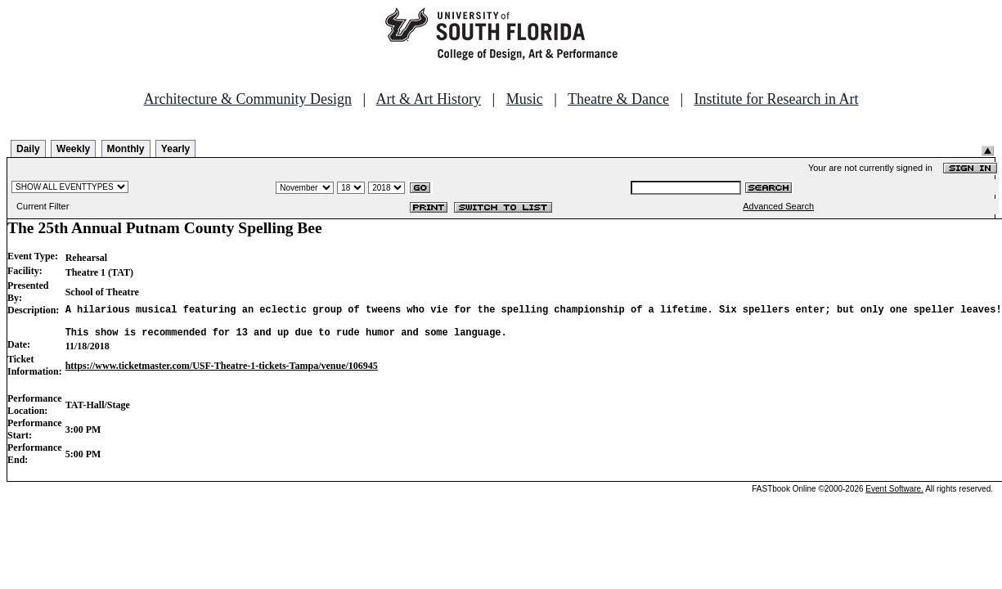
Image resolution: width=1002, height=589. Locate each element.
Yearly (175, 149)
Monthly (126, 149)
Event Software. (894, 496)
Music (524, 99)
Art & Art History (429, 99)
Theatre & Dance (618, 99)
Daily (28, 149)
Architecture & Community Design (248, 99)
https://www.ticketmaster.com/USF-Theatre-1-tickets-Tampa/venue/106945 (221, 373)
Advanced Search (778, 206)
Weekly (73, 149)
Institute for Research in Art (776, 99)
